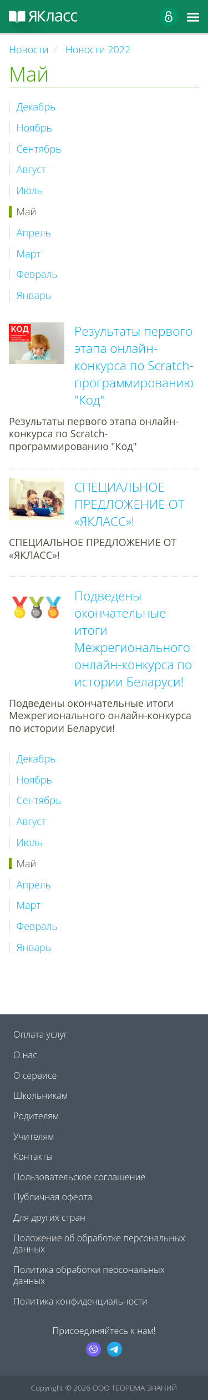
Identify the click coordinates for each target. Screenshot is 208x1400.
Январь (34, 295)
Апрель (34, 232)
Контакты (33, 1156)
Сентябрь (39, 149)
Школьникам (40, 1095)
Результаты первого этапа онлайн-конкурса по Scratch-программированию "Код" (134, 365)
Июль (30, 190)
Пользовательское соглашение (79, 1177)
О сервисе (35, 1075)
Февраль (37, 274)
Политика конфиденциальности (80, 1301)
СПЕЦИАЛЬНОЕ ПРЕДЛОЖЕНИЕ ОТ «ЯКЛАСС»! (129, 504)
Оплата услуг (40, 1034)
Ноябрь (34, 128)
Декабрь (36, 106)
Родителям (36, 1116)
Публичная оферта (52, 1197)
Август (31, 169)
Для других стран (49, 1217)
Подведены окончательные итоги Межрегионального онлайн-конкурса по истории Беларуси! (133, 638)
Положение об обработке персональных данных (99, 1243)
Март (29, 253)
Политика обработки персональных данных (89, 1275)
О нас (25, 1055)
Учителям (33, 1136)
